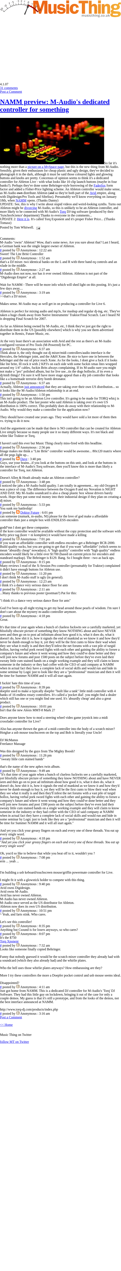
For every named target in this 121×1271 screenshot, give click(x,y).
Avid (93, 193)
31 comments (9, 88)
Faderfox (100, 185)
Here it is (23, 219)
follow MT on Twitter (14, 1042)
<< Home (6, 1025)
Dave (23, 459)
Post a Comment (11, 91)
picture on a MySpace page (45, 167)
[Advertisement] (35, 47)
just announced (34, 387)
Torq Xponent (9, 941)
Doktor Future (29, 512)
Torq (63, 211)
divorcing (30, 208)
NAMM (21, 200)
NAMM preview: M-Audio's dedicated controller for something (55, 105)
